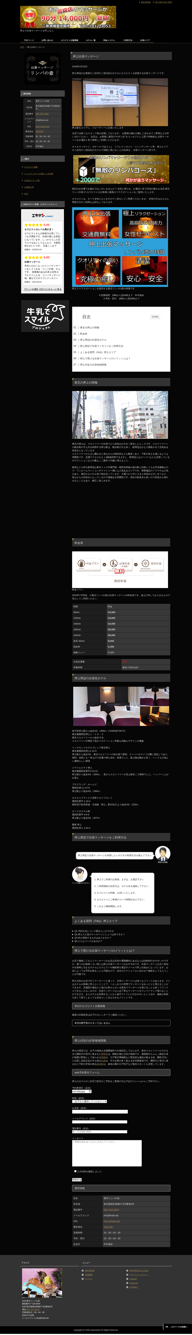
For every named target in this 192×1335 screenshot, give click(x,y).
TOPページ (29, 40)
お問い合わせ (47, 40)
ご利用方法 (127, 40)
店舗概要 (89, 1276)
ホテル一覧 (91, 40)
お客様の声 (29, 187)
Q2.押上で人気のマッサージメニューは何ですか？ (99, 935)
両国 (103, 1058)
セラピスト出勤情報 (69, 40)
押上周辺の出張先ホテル (99, 339)
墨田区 (104, 1055)
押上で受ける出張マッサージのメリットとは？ (111, 358)
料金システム (109, 40)
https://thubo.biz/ (112, 1222)
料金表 (90, 333)
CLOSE (155, 317)
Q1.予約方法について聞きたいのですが (94, 932)
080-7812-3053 (111, 1211)
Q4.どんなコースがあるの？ (88, 942)
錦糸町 (100, 1065)
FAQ (26, 194)
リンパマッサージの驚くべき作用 (38, 174)
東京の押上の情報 (96, 327)
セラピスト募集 (31, 167)
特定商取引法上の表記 (139, 1272)
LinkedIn (133, 1280)
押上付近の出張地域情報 (99, 364)
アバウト (89, 1280)
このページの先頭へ (179, 1327)
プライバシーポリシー (139, 1276)
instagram (133, 1284)
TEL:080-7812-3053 (163, 2)
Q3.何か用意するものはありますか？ (93, 939)
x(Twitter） (134, 1288)
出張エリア (145, 40)
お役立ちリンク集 (32, 180)
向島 (103, 1062)
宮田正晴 (108, 1228)
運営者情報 (89, 1272)
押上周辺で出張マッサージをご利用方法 (107, 346)
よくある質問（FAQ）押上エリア (104, 352)
